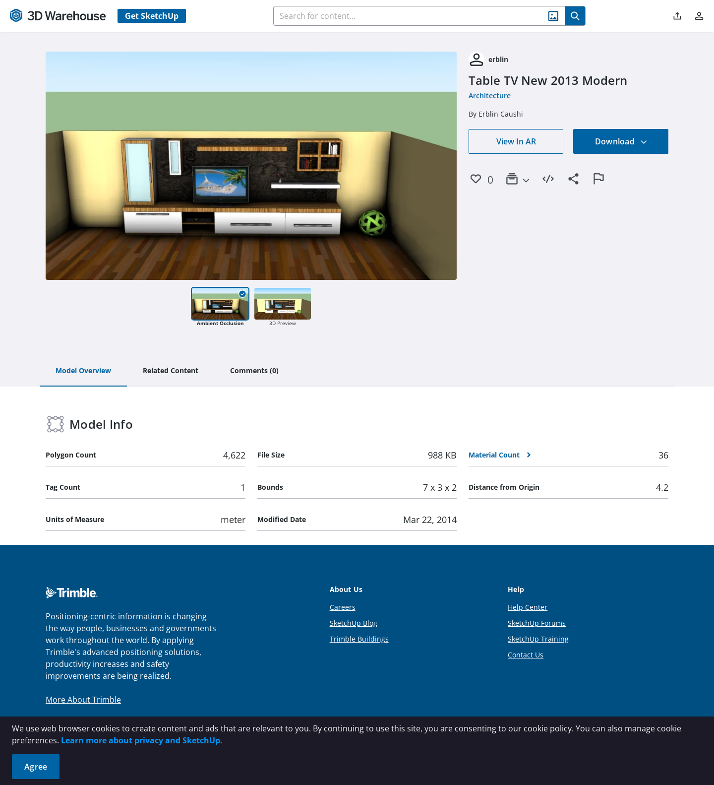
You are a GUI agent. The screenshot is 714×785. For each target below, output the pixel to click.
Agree (35, 766)
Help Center (527, 607)
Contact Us (525, 654)
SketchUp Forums (537, 623)
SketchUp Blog (353, 623)
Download (621, 141)
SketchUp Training (538, 639)
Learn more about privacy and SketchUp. (142, 740)
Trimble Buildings (359, 639)
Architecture (490, 95)
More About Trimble (83, 699)
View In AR (516, 141)
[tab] (83, 371)
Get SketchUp (151, 15)
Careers (343, 607)
